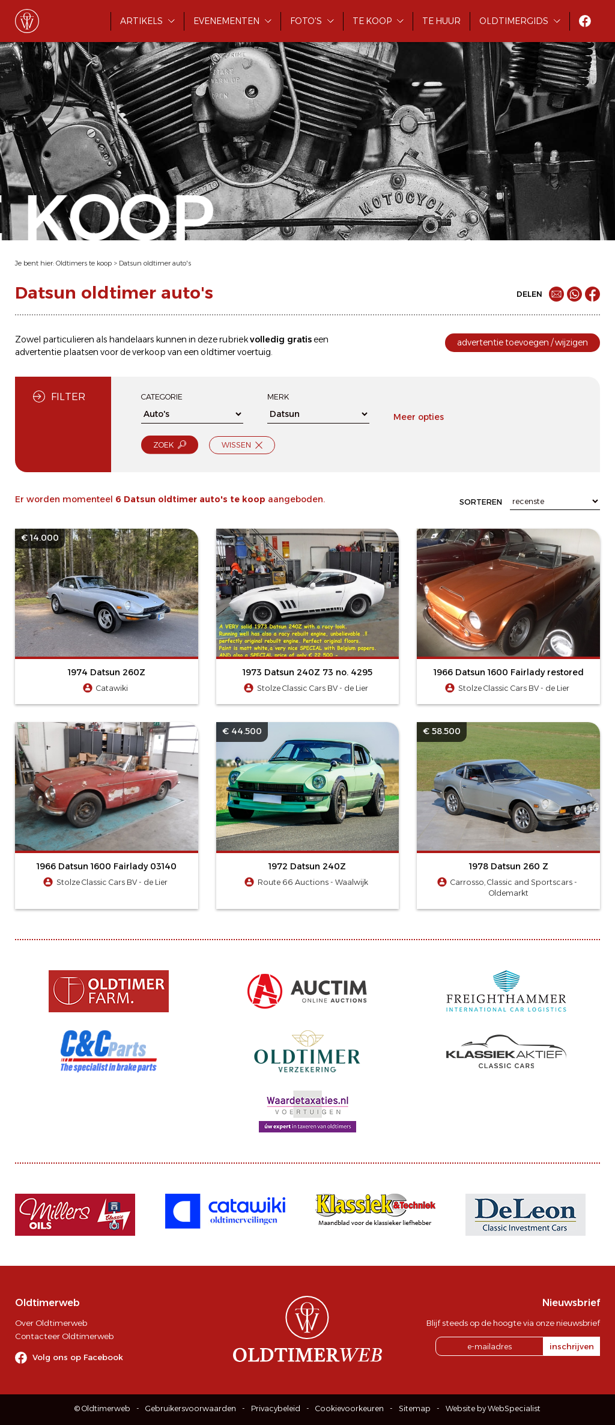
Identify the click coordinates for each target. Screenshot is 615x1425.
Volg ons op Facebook (77, 1357)
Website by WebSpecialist (493, 1408)
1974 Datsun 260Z (106, 672)
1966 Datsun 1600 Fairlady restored (509, 672)
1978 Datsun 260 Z (508, 866)
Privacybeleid (275, 1408)
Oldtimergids (513, 21)
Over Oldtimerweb (51, 1323)
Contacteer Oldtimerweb (64, 1336)
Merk (278, 396)
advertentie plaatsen (56, 352)
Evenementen (226, 21)
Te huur (441, 21)
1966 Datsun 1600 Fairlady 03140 (107, 866)
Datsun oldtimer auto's (155, 263)
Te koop (372, 21)
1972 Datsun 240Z (307, 866)
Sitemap (415, 1408)
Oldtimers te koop (84, 263)
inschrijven (572, 1346)
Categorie (162, 396)
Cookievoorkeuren (349, 1408)
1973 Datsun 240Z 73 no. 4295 (307, 672)
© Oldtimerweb (102, 1408)
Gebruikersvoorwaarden (190, 1408)
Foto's (306, 21)
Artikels (141, 21)
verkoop (149, 352)
